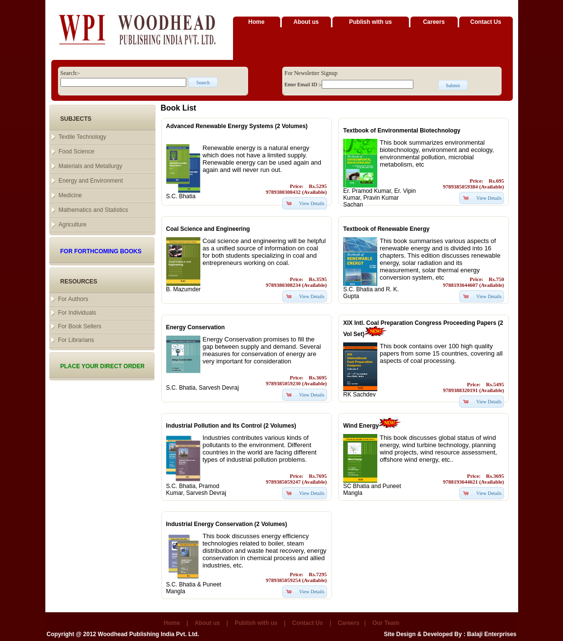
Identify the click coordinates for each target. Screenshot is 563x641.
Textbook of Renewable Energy (386, 229)
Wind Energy (361, 425)
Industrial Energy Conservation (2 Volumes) (227, 524)
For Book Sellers (79, 326)
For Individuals (77, 312)
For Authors (73, 299)
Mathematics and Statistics (93, 210)
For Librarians (76, 340)
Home (256, 22)
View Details (312, 203)
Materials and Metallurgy (90, 166)
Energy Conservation (195, 327)
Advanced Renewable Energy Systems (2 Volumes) (237, 126)
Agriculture (72, 224)
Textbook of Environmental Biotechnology (401, 130)
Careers (434, 22)
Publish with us (370, 22)
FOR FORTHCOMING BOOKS (101, 251)
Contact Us (485, 22)
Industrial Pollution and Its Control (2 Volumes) (231, 425)
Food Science (76, 151)
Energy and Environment (90, 180)
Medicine (70, 195)
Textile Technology (82, 136)
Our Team (385, 623)
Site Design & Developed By (423, 634)
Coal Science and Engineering (208, 229)
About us (306, 22)
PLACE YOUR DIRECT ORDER (102, 366)
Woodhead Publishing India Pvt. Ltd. (148, 634)
